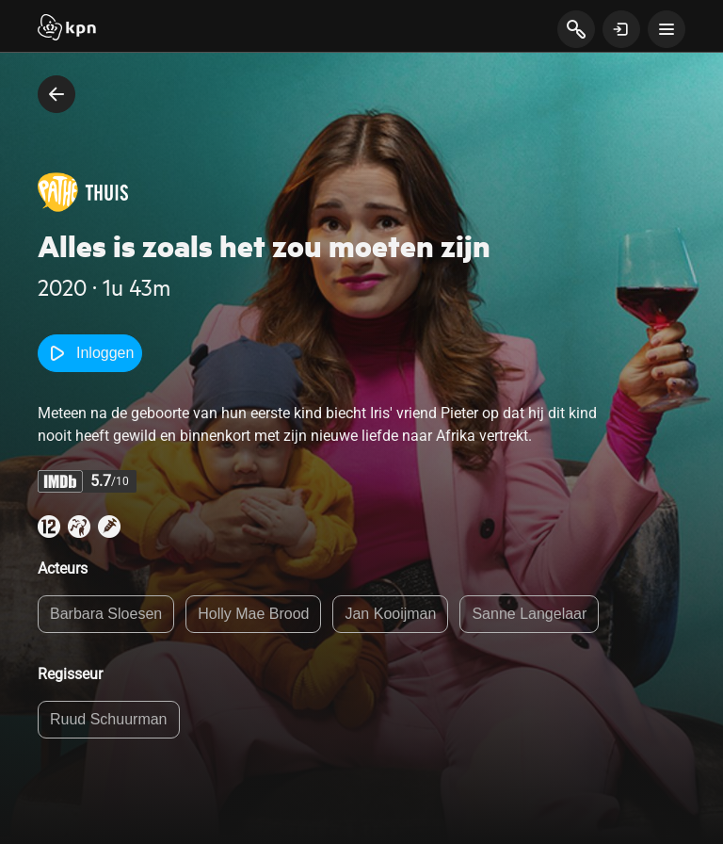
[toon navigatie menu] (666, 29)
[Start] (67, 29)
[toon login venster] (621, 29)
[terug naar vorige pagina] (56, 94)
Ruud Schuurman (109, 719)
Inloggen (90, 353)
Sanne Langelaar (529, 614)
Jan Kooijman (390, 614)
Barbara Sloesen (106, 614)
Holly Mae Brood (253, 614)
